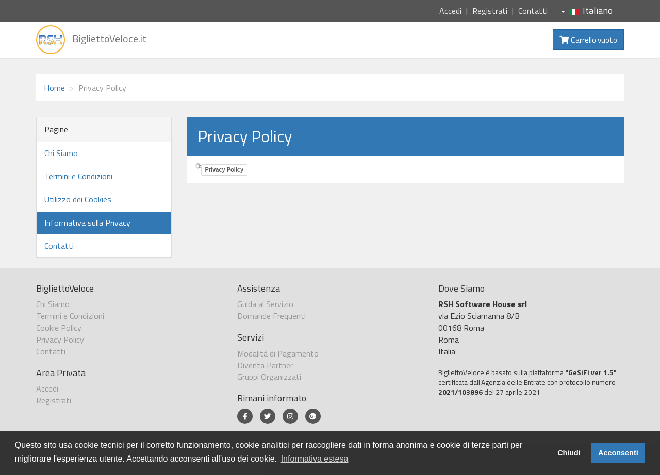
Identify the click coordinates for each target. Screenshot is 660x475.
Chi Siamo (61, 153)
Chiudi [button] (569, 453)
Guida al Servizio (265, 304)
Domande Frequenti (271, 316)
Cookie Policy (58, 327)
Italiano (587, 11)
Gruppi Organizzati (269, 376)
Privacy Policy (224, 169)
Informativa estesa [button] (315, 458)
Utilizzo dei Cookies (77, 199)
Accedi (450, 11)
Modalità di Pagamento (278, 353)
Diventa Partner (265, 365)
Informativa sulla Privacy (87, 222)
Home (54, 87)
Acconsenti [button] (618, 453)
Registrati (489, 11)
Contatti (533, 11)
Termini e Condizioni (78, 176)
